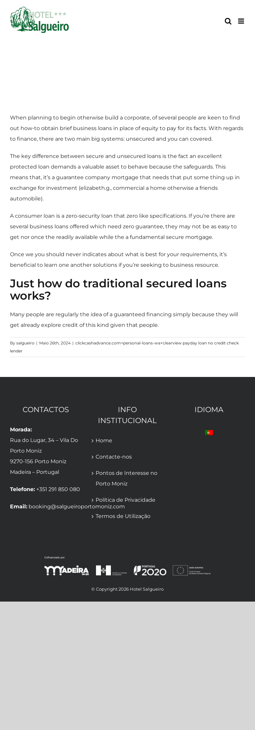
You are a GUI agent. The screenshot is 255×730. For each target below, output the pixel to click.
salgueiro (25, 342)
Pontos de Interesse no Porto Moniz (126, 478)
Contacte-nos (114, 457)
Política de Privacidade (125, 500)
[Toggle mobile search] (228, 21)
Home (104, 440)
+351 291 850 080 (58, 489)
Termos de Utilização (123, 516)
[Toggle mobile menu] (241, 21)
